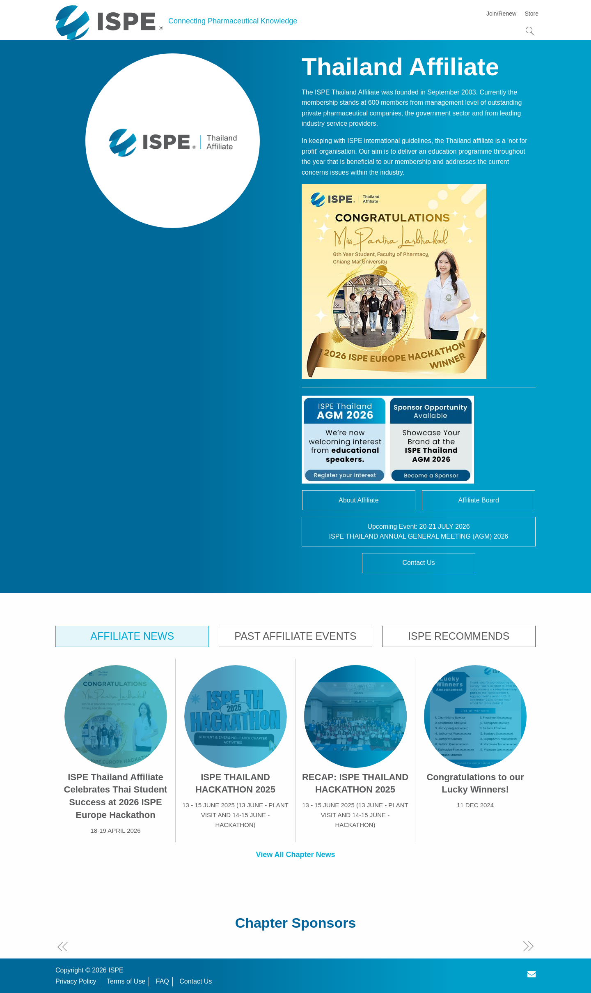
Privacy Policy (75, 981)
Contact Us (418, 562)
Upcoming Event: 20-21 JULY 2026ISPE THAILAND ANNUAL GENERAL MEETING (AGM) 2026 (419, 531)
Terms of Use (126, 981)
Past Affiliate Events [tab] (295, 636)
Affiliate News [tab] (132, 636)
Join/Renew (501, 13)
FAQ (162, 981)
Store (531, 13)
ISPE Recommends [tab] (458, 636)
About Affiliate (359, 500)
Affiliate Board (478, 500)
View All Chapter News (295, 854)
